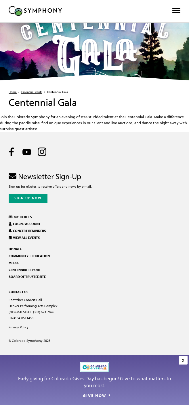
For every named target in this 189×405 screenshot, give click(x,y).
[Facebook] (11, 152)
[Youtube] (26, 152)
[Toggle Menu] (176, 10)
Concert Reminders (27, 230)
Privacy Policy (18, 327)
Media (14, 263)
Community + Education (29, 256)
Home (13, 92)
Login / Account (25, 224)
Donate (15, 249)
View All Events (24, 237)
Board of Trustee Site (27, 276)
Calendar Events (31, 92)
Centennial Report (25, 270)
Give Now (94, 395)
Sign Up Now (28, 198)
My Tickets (20, 217)
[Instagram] (42, 152)
